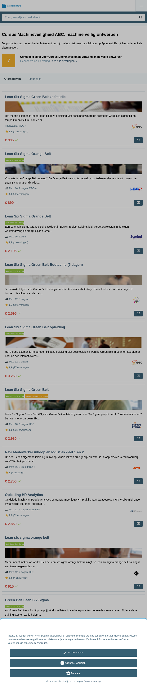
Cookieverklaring (91, 681)
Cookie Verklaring (38, 643)
